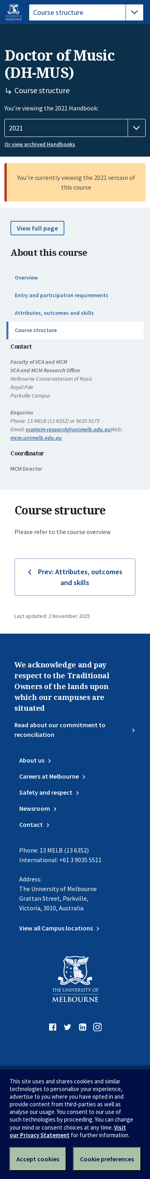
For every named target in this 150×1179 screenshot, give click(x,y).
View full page (37, 228)
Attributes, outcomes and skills (54, 312)
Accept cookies (37, 1159)
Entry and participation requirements (61, 295)
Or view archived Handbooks (39, 144)
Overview (26, 277)
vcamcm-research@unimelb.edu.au (68, 429)
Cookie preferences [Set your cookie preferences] (107, 1159)
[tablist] (86, 12)
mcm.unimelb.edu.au (36, 437)
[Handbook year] (75, 128)
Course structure (36, 330)
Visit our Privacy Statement (68, 1131)
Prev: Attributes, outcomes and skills (80, 577)
